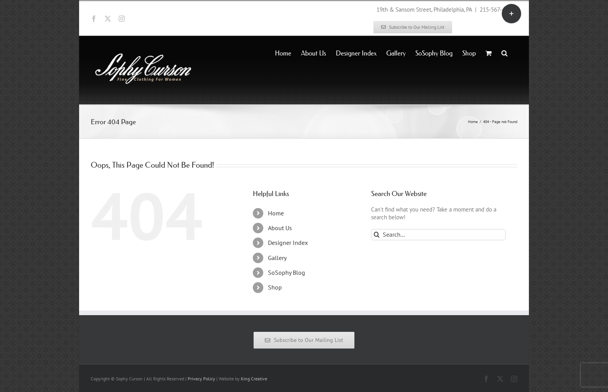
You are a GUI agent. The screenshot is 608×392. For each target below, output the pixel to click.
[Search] (376, 234)
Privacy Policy (201, 379)
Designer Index (288, 242)
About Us (280, 228)
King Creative (254, 379)
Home (276, 213)
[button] (504, 52)
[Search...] (438, 234)
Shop (275, 287)
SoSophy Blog (286, 272)
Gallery (277, 258)
